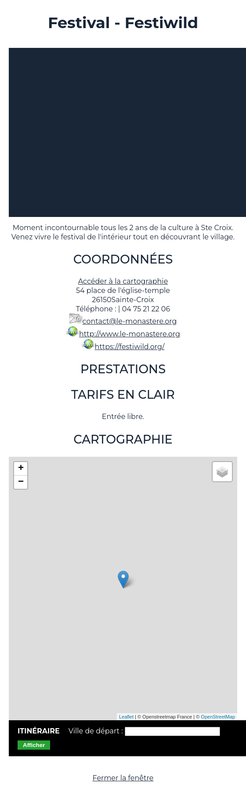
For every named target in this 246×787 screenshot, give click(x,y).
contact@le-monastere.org (130, 321)
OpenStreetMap (218, 716)
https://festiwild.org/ (130, 347)
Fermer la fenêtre (123, 778)
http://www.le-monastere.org (129, 334)
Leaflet (126, 716)
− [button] (21, 482)
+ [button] (21, 468)
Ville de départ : (97, 731)
